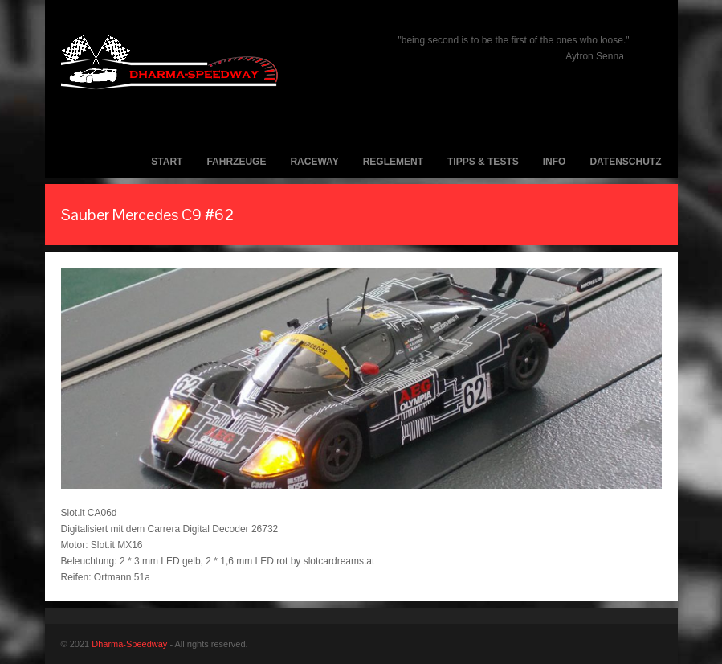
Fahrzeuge (236, 161)
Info (554, 161)
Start (166, 161)
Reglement (393, 161)
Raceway (314, 161)
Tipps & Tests (483, 161)
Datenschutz (625, 161)
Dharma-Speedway (129, 644)
